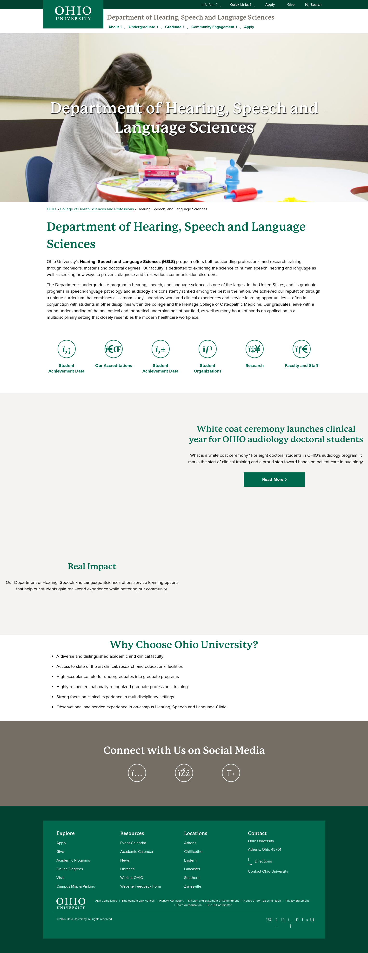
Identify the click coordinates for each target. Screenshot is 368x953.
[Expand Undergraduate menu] (158, 26)
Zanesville (192, 886)
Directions (263, 861)
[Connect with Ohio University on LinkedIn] (284, 920)
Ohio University (77, 919)
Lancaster (192, 869)
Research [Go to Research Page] (255, 354)
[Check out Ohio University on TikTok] (305, 920)
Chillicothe (193, 851)
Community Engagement (212, 27)
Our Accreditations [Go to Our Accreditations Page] (113, 354)
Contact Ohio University (268, 871)
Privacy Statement (297, 900)
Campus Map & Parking (75, 886)
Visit (60, 877)
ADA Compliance (106, 900)
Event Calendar (133, 843)
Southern (192, 877)
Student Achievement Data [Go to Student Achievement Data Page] (66, 357)
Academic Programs (73, 860)
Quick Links (242, 4)
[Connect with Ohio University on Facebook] (269, 920)
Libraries (127, 869)
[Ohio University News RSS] (312, 920)
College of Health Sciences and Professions (97, 209)
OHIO (51, 209)
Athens (190, 843)
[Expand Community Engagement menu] (238, 26)
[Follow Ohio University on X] (298, 920)
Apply (270, 4)
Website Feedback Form (140, 886)
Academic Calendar (136, 851)
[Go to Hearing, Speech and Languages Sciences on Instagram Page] (137, 773)
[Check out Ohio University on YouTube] (291, 923)
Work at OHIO (131, 877)
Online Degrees (69, 869)
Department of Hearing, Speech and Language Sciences (190, 17)
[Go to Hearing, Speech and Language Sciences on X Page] (231, 773)
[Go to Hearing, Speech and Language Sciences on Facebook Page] (184, 773)
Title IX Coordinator (219, 905)
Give (290, 4)
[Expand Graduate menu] (185, 26)
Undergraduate (142, 27)
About (113, 27)
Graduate (173, 27)
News (125, 860)
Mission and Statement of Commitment (213, 900)
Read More (274, 479)
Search (313, 4)
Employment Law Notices (138, 900)
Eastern (190, 860)
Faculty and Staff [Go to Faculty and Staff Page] (301, 354)
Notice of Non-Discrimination (262, 900)
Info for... (211, 4)
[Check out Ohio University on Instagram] (276, 926)
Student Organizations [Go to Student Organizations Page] (207, 357)
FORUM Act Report (171, 900)
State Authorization (189, 905)
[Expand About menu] (122, 26)
